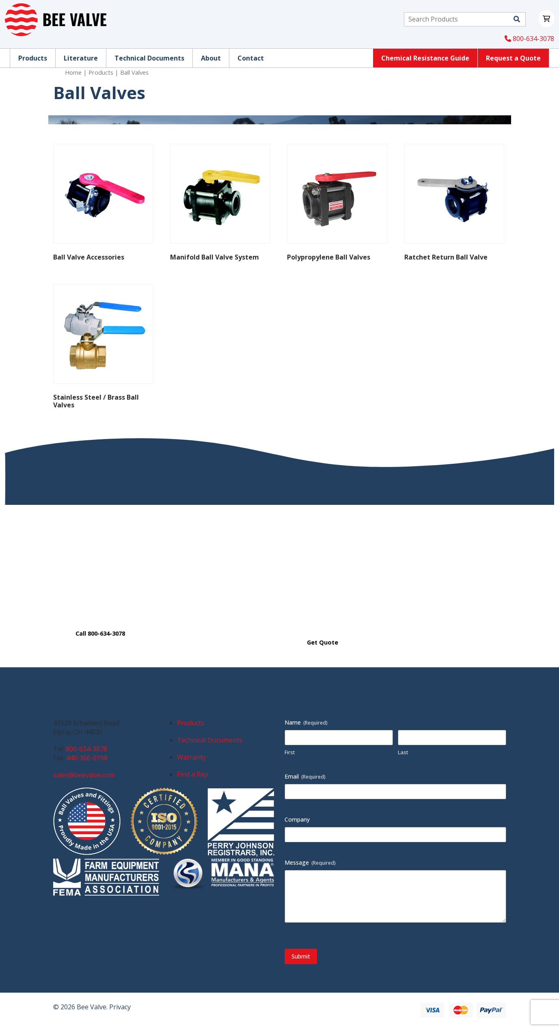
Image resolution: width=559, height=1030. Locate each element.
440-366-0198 (87, 757)
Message (310, 862)
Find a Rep (192, 774)
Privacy (120, 1006)
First (290, 752)
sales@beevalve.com (84, 774)
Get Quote (322, 642)
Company (297, 819)
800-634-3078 (529, 38)
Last (403, 752)
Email (305, 776)
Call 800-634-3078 (100, 633)
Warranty (191, 757)
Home (73, 72)
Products (100, 72)
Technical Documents (209, 740)
